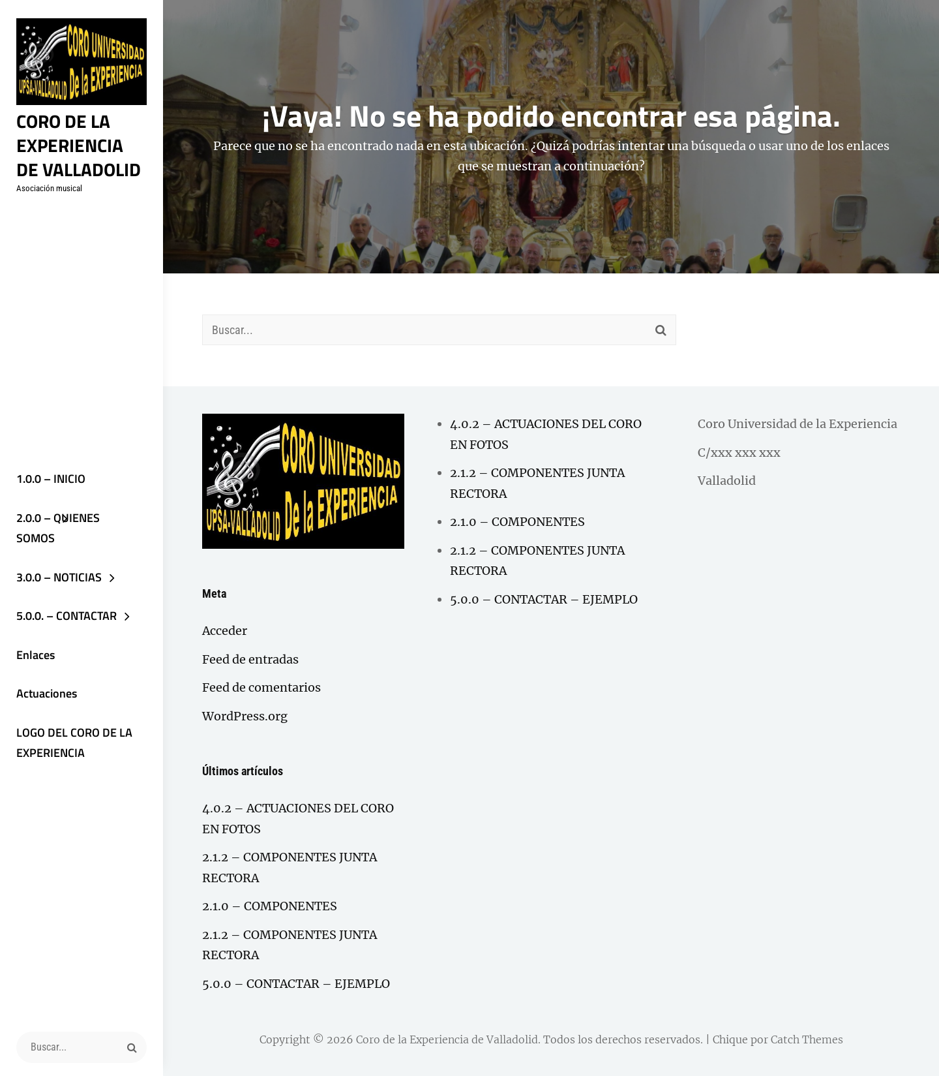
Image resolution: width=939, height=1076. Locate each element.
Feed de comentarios (261, 687)
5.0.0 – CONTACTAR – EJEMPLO (296, 983)
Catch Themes (807, 1039)
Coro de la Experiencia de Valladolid (78, 145)
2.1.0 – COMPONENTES (269, 906)
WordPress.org (245, 716)
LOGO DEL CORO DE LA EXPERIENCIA (74, 743)
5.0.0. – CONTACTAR (66, 615)
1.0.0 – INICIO (50, 478)
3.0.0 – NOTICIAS (59, 577)
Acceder (224, 630)
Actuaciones (46, 693)
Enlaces (35, 655)
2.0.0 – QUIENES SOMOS (58, 528)
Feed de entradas (250, 659)
